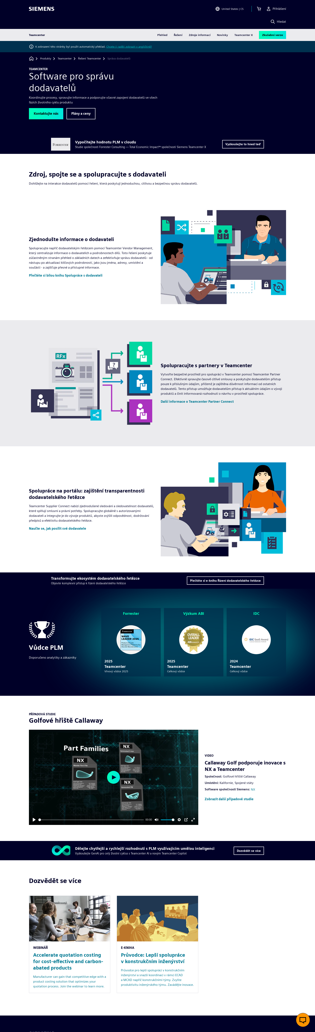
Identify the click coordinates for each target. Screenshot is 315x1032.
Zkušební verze (272, 35)
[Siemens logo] (41, 9)
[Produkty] (45, 58)
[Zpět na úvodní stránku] (31, 58)
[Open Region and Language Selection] (229, 9)
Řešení (178, 35)
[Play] (34, 819)
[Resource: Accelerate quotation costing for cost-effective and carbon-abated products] (69, 944)
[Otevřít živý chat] (303, 1020)
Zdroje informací (200, 35)
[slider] (91, 820)
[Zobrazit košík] (259, 9)
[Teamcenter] (65, 58)
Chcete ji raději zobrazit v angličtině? (129, 46)
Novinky (222, 35)
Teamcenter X (243, 35)
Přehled (162, 35)
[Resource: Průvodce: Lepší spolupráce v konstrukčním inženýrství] (157, 944)
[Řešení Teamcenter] (89, 58)
